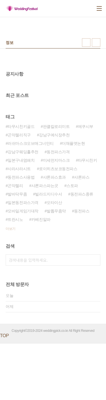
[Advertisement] (53, 94)
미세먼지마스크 (56, 216)
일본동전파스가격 (23, 259)
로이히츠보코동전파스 (58, 225)
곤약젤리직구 (19, 191)
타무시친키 (87, 216)
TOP (4, 392)
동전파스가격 (58, 208)
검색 (94, 316)
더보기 (11, 285)
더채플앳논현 (73, 199)
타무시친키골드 (21, 183)
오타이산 (54, 259)
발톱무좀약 (56, 267)
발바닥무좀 (17, 250)
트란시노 (15, 276)
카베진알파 (41, 276)
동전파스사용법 (21, 233)
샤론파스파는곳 (44, 242)
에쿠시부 (85, 183)
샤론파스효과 (54, 233)
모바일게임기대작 (23, 267)
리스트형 (96, 42)
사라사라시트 (19, 225)
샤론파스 (81, 233)
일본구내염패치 (21, 216)
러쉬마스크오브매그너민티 (31, 199)
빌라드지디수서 (48, 250)
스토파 (72, 242)
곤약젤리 (15, 242)
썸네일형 (86, 42)
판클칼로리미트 (56, 183)
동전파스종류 (81, 250)
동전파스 (81, 267)
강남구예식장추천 (54, 191)
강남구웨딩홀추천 (23, 208)
